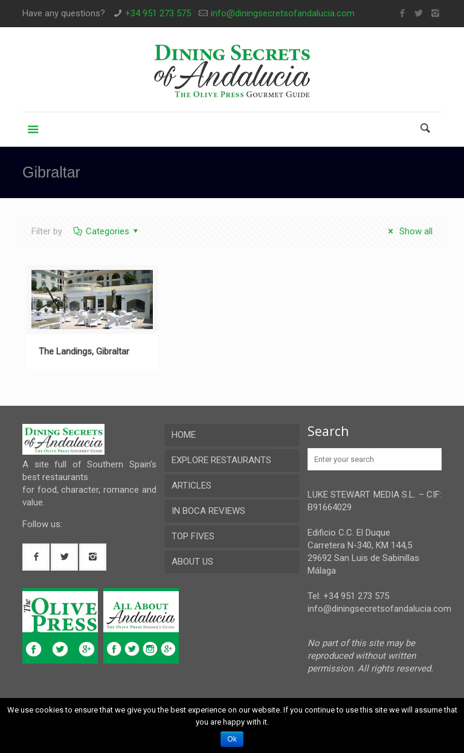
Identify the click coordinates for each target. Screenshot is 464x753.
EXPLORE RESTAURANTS (221, 460)
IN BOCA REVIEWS (208, 510)
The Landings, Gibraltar (84, 351)
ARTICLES (191, 485)
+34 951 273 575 (158, 13)
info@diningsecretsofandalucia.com (283, 13)
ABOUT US (192, 561)
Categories (106, 231)
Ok (231, 739)
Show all (408, 231)
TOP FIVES (193, 536)
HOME (184, 434)
